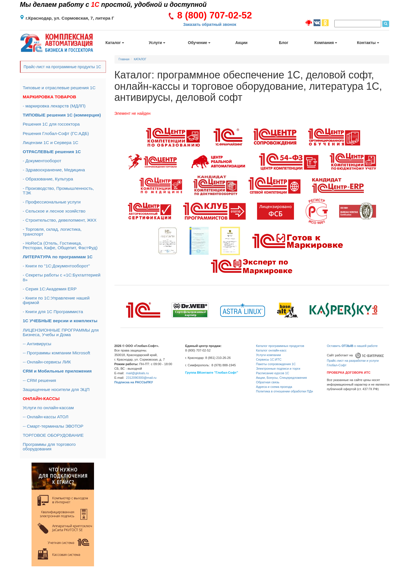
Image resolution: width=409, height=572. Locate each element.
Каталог (114, 42)
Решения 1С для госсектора (51, 124)
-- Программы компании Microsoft (56, 352)
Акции (241, 42)
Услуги (157, 42)
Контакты (368, 42)
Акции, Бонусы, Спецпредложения (281, 377)
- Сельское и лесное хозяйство (54, 211)
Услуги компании (268, 355)
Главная (124, 59)
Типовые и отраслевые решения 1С (59, 87)
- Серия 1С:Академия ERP (50, 288)
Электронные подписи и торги (278, 368)
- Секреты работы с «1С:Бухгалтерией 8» (62, 277)
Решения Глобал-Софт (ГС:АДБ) (56, 133)
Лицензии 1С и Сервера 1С (50, 142)
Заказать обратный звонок (209, 24)
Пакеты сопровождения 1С (276, 364)
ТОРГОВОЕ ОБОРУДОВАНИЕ (53, 435)
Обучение (199, 42)
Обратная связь (267, 382)
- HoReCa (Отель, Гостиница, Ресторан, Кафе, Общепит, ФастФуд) (60, 245)
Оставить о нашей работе (352, 346)
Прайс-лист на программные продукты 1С (62, 67)
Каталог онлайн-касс (271, 350)
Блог (283, 42)
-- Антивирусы (37, 343)
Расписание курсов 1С (272, 373)
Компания (325, 42)
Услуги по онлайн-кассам (48, 407)
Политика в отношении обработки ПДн (284, 391)
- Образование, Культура (48, 178)
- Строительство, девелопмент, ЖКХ (60, 220)
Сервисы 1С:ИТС (268, 359)
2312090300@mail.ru (141, 377)
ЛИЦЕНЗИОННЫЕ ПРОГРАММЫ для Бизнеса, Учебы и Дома (61, 332)
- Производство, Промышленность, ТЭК (58, 190)
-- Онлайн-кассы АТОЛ (45, 416)
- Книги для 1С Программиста (53, 311)
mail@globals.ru (137, 373)
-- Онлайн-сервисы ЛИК (47, 361)
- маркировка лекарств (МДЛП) (54, 105)
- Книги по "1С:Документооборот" (56, 265)
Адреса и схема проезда (274, 386)
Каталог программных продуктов (280, 346)
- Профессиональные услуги (52, 201)
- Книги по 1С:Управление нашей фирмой (56, 300)
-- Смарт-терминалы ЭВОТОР (53, 426)
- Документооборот (42, 160)
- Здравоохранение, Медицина (54, 169)
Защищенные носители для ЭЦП (56, 389)
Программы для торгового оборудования (49, 446)
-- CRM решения (39, 380)
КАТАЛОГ (140, 59)
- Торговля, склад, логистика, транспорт (52, 231)
